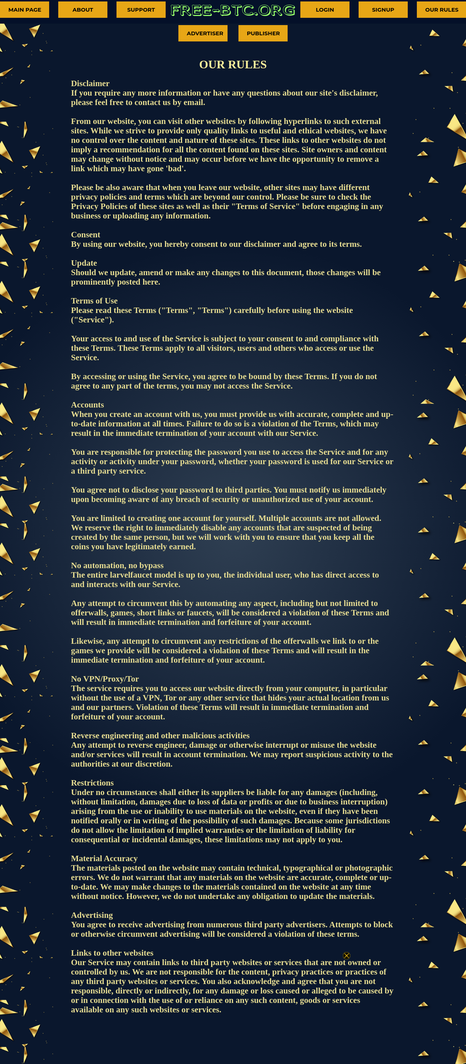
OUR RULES (441, 9)
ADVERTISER (205, 33)
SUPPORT (141, 9)
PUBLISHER (263, 33)
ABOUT (82, 9)
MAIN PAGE (24, 9)
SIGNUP (383, 9)
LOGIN (325, 9)
